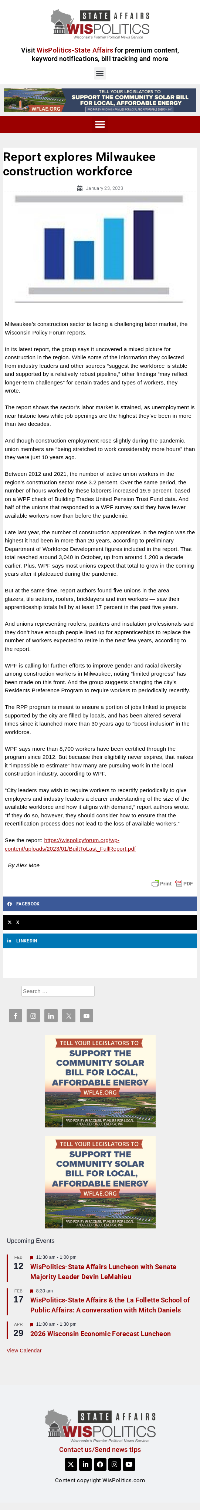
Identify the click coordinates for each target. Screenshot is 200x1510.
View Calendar (24, 1350)
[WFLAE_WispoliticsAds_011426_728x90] (100, 100)
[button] (100, 73)
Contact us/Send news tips (100, 1449)
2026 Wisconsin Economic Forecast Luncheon (100, 1334)
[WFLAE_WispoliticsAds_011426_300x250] (100, 1080)
